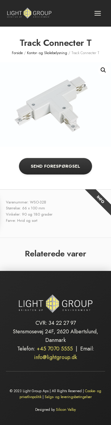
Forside (17, 53)
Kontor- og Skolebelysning (47, 53)
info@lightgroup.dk (55, 357)
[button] (103, 70)
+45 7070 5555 (55, 349)
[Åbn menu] (97, 13)
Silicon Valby (66, 409)
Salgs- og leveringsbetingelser (68, 397)
